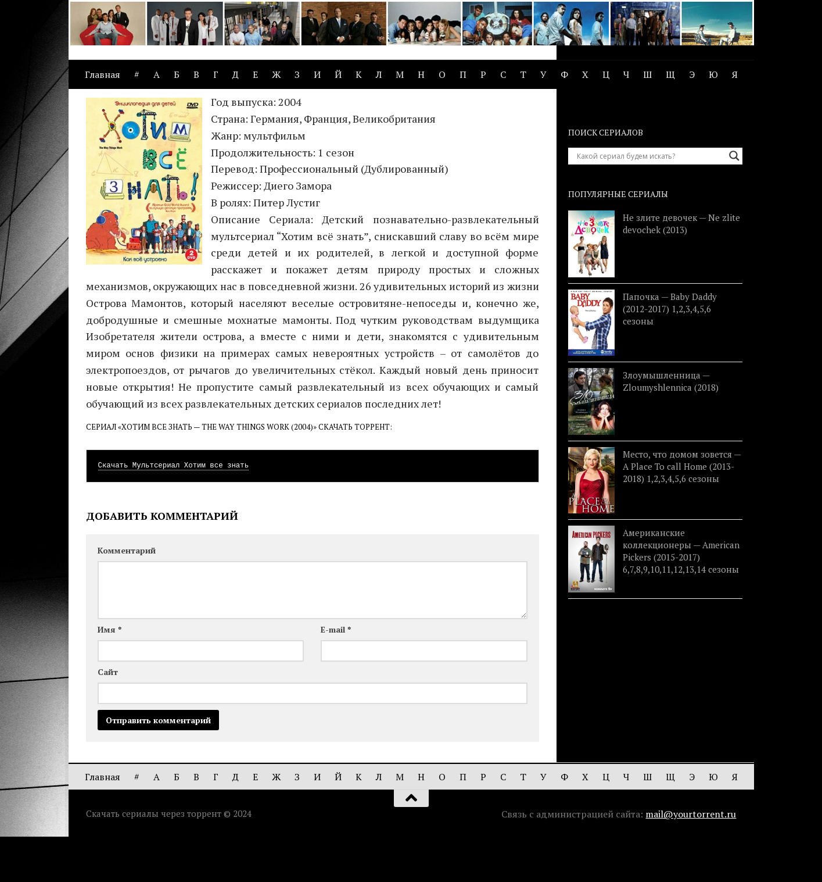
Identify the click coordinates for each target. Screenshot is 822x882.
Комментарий (127, 593)
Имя (109, 673)
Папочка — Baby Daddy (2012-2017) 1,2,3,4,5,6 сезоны (670, 352)
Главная (102, 74)
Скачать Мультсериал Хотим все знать (173, 509)
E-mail (336, 673)
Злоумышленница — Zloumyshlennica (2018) (671, 425)
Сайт (108, 715)
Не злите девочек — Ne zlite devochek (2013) (681, 267)
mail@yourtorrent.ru (690, 857)
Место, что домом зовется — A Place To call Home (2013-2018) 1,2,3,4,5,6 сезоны (682, 510)
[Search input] (650, 199)
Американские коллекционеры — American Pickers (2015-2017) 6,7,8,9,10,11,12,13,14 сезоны (681, 594)
